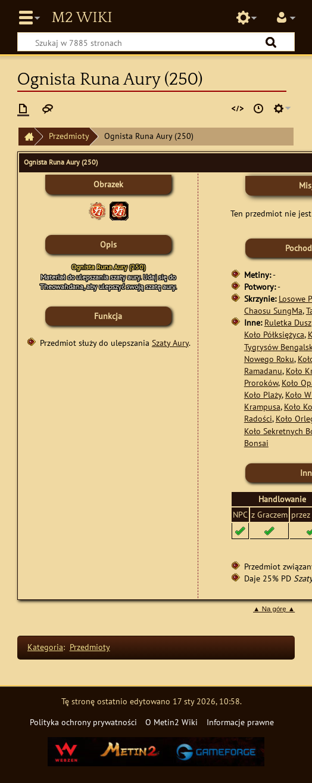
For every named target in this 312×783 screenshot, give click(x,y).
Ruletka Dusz (287, 322)
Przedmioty (69, 135)
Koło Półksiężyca (274, 334)
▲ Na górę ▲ (274, 608)
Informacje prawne (240, 722)
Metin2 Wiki (81, 18)
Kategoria (45, 646)
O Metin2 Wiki (171, 722)
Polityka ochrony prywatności (83, 722)
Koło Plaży (263, 394)
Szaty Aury (170, 342)
